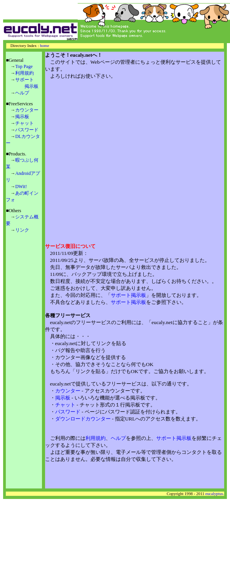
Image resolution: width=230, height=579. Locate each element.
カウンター (26, 110)
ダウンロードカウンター (83, 419)
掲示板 (31, 86)
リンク (22, 230)
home (44, 46)
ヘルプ (22, 93)
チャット (24, 123)
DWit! (21, 186)
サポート (24, 79)
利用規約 (24, 73)
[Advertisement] (119, 157)
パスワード (26, 130)
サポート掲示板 (128, 295)
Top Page (24, 66)
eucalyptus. (215, 494)
